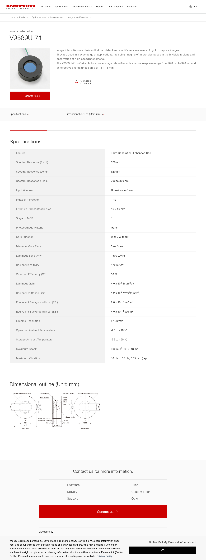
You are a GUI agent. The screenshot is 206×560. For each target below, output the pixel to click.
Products (23, 17)
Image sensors (57, 17)
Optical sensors (39, 17)
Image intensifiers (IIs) (78, 17)
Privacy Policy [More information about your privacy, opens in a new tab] (104, 556)
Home (12, 17)
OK (163, 550)
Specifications (18, 114)
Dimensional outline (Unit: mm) (83, 114)
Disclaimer (45, 532)
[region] (103, 548)
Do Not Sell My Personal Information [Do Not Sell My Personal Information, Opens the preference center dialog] (171, 542)
